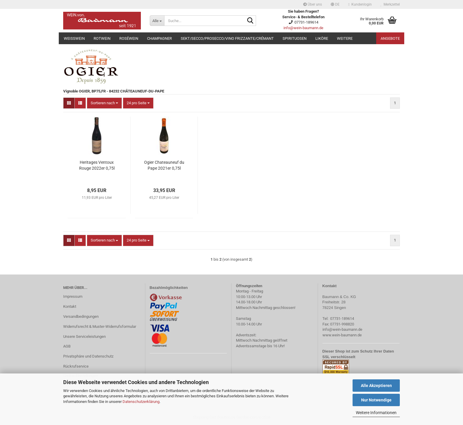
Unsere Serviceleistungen (84, 336)
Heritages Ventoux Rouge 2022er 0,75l (97, 165)
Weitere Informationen (376, 412)
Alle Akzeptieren (376, 385)
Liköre (321, 38)
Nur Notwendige (376, 400)
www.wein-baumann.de (342, 335)
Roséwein (128, 38)
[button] (335, 4)
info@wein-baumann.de (303, 28)
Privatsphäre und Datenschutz (88, 356)
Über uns (312, 4)
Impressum (72, 296)
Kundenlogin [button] (360, 4)
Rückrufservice (76, 366)
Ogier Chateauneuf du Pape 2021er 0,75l (164, 165)
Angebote (390, 38)
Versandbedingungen (81, 316)
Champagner (159, 38)
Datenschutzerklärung (141, 401)
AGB (67, 346)
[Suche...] (157, 20)
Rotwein (102, 38)
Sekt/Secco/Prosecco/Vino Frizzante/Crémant (227, 38)
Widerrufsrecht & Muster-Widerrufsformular (99, 326)
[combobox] (104, 103)
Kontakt (69, 306)
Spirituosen (295, 38)
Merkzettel (390, 4)
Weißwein (74, 38)
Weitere (345, 38)
